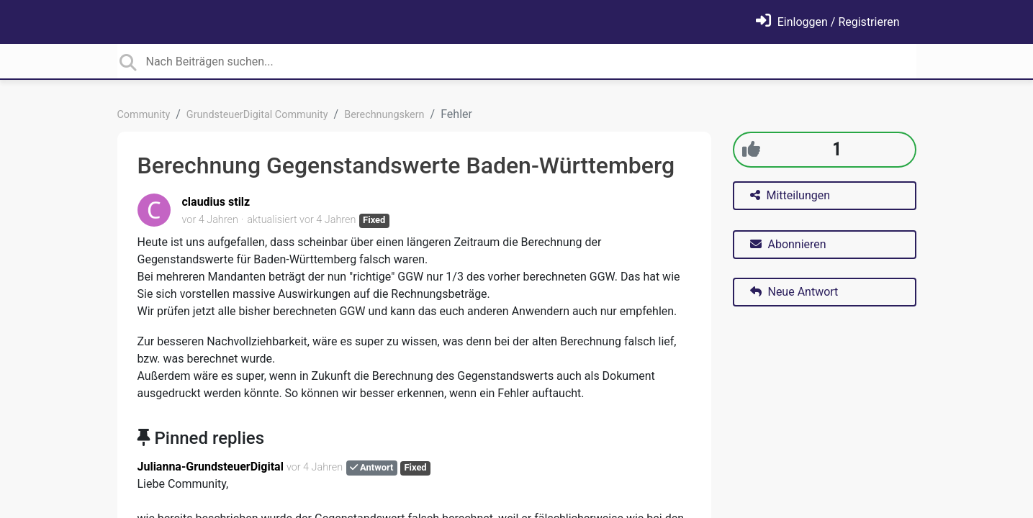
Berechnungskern (384, 115)
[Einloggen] (828, 22)
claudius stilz (216, 202)
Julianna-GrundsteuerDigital (210, 466)
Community (144, 115)
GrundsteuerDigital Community (257, 115)
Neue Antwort (794, 292)
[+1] (751, 149)
